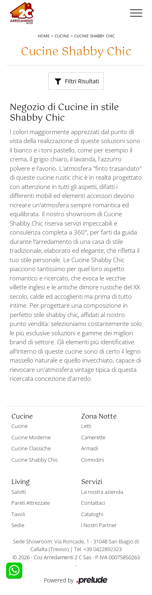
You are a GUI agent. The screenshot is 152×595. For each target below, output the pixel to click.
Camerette (93, 437)
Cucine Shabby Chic (94, 36)
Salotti (18, 491)
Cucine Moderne (31, 437)
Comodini (92, 459)
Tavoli (18, 514)
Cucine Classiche (31, 448)
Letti (86, 426)
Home (44, 36)
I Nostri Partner (99, 525)
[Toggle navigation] (136, 13)
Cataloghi (92, 514)
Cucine (62, 36)
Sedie (17, 525)
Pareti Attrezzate (30, 502)
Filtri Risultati (77, 81)
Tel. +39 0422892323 (98, 549)
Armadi (89, 448)
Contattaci (93, 502)
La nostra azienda (102, 491)
